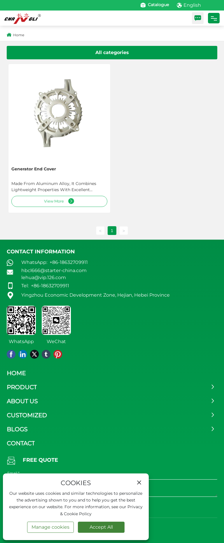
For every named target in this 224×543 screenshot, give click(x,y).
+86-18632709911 (68, 262)
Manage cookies (50, 527)
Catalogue (154, 4)
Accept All (101, 527)
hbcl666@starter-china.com (54, 270)
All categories (112, 52)
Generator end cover (33, 169)
